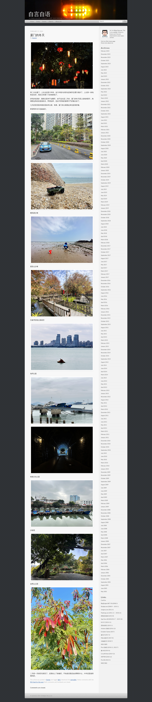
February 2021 (105, 129)
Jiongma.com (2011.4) (107, 609)
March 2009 (104, 500)
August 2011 (104, 415)
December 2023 (105, 54)
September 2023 (106, 63)
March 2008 (104, 538)
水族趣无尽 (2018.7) (107, 641)
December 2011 (105, 412)
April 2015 (104, 337)
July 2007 (104, 550)
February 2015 (105, 343)
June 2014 (104, 368)
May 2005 (104, 591)
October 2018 (105, 217)
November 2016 (105, 283)
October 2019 (105, 180)
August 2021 (104, 117)
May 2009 (104, 494)
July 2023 (104, 70)
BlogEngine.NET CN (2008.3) (109, 603)
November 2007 (105, 547)
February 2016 (105, 308)
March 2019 (104, 202)
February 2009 (105, 503)
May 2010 (104, 459)
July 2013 (104, 378)
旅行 (59, 680)
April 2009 (104, 497)
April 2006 (104, 563)
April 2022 (104, 95)
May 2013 (104, 384)
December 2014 (105, 349)
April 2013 (104, 387)
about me (110, 43)
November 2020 (105, 139)
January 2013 (105, 393)
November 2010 (105, 444)
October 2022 (105, 85)
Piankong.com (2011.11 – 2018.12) (111, 613)
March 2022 (104, 98)
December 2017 (105, 246)
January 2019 (105, 208)
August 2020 (104, 148)
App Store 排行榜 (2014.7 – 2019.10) (111, 619)
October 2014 (105, 356)
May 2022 (104, 92)
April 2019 (104, 199)
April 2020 (104, 161)
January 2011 (105, 437)
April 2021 (104, 123)
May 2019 (104, 195)
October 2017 (105, 252)
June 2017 (104, 261)
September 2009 (106, 481)
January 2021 (105, 132)
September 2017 (106, 255)
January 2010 (105, 469)
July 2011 (104, 418)
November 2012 (105, 396)
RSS (125, 21)
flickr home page (110, 41)
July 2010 (104, 453)
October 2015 (105, 321)
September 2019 (106, 183)
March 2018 (104, 239)
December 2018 (105, 211)
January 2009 (105, 506)
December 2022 (105, 82)
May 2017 (104, 264)
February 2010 (105, 466)
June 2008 (104, 528)
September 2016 (106, 290)
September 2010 (106, 450)
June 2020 (104, 154)
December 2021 (105, 104)
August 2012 (104, 400)
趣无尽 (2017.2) (105, 635)
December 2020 (105, 136)
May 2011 (104, 425)
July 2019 (104, 189)
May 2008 (104, 532)
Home (32, 21)
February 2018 (105, 242)
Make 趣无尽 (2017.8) (107, 638)
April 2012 (104, 406)
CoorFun (103, 600)
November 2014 (105, 352)
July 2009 (104, 488)
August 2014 (104, 362)
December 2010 (105, 440)
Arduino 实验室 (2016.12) (108, 628)
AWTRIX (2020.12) (106, 657)
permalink (73, 680)
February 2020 (105, 167)
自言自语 (39, 14)
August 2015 (104, 327)
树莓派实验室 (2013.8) (107, 616)
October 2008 (105, 516)
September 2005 (106, 582)
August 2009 (104, 484)
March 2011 (104, 431)
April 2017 (104, 268)
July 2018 (104, 227)
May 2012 (104, 403)
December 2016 (105, 280)
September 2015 (106, 324)
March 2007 (104, 557)
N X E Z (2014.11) (106, 622)
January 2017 (105, 277)
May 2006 (104, 560)
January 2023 (105, 79)
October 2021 (105, 111)
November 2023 (105, 57)
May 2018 (104, 233)
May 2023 (104, 73)
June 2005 (104, 588)
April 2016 (104, 302)
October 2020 (105, 142)
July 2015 (104, 331)
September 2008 (106, 519)
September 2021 (106, 114)
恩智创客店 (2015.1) (107, 625)
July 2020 (104, 151)
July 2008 (104, 525)
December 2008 (105, 510)
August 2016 (104, 293)
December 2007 (105, 544)
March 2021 (104, 126)
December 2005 (105, 576)
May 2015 (104, 334)
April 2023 (104, 76)
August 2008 (104, 522)
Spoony (34, 38)
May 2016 (104, 299)
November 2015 (105, 318)
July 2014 (104, 365)
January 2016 (105, 312)
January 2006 (105, 572)
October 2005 (105, 579)
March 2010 (104, 463)
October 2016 (105, 286)
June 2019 (104, 192)
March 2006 (104, 566)
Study (38, 21)
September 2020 (106, 145)
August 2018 (104, 224)
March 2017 (104, 271)
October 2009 (105, 478)
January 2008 (105, 541)
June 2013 (104, 381)
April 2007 (104, 554)
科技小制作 (104, 644)
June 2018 (104, 230)
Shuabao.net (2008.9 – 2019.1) (110, 606)
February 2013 (105, 390)
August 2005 (104, 585)
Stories (44, 21)
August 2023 (104, 67)
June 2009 (104, 491)
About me (59, 21)
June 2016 (104, 296)
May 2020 (104, 158)
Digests (51, 21)
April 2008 (104, 535)
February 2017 (105, 274)
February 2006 (105, 569)
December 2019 (105, 173)
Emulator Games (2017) (107, 631)
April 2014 (104, 371)
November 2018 (105, 214)
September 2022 (106, 89)
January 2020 (105, 170)
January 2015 (105, 346)
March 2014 (104, 374)
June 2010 (104, 456)
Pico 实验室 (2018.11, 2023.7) (109, 647)
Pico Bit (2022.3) (105, 660)
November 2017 (105, 249)
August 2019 (104, 186)
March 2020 (104, 164)
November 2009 (105, 475)
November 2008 (105, 513)
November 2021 (105, 107)
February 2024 (105, 51)
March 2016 (104, 305)
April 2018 (104, 236)
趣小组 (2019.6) (105, 650)
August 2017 (104, 258)
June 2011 (104, 422)
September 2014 (106, 359)
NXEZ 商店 (104, 663)
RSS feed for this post (37, 682)
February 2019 (105, 205)
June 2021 (104, 120)
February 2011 (105, 434)
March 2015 (104, 340)
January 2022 (105, 101)
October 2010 (105, 447)
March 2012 (104, 409)
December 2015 (105, 315)
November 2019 (105, 177)
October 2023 (105, 60)
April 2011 (104, 428)
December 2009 (105, 472)
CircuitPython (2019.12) (108, 653)
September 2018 (106, 221)
